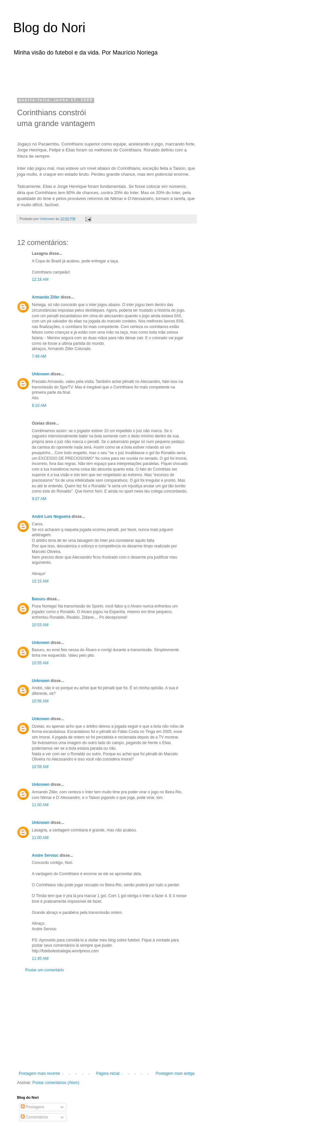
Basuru (38, 599)
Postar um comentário (44, 970)
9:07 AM (39, 499)
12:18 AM (40, 279)
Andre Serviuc (45, 855)
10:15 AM (40, 581)
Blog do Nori (49, 27)
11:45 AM (40, 958)
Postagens (32, 1107)
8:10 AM (39, 405)
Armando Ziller (46, 297)
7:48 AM (39, 356)
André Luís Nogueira (51, 516)
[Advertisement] (100, 75)
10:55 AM (40, 663)
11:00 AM (40, 805)
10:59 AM (40, 766)
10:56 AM (40, 701)
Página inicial (107, 1073)
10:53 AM (40, 625)
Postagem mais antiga (175, 1073)
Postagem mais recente (39, 1073)
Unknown (41, 374)
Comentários (34, 1117)
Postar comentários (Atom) (55, 1082)
